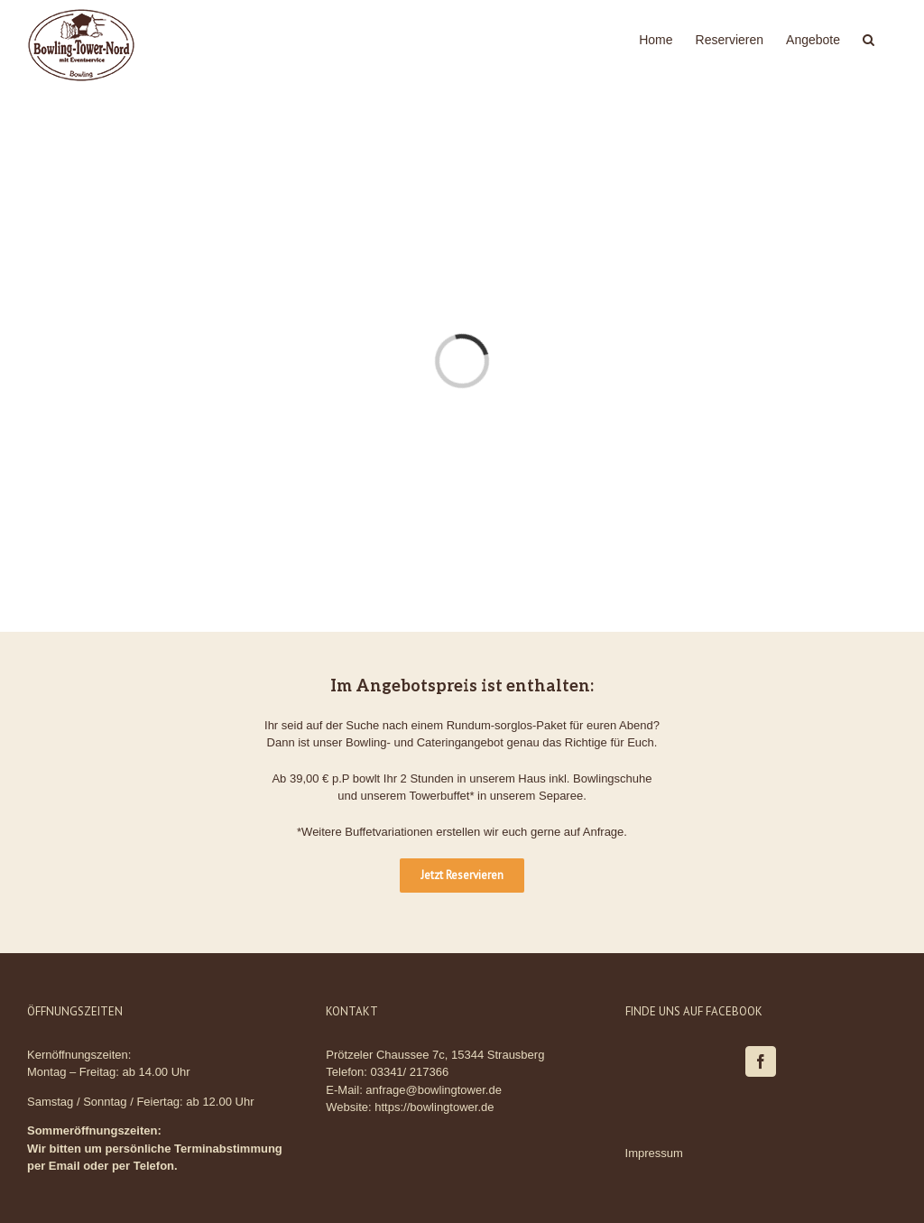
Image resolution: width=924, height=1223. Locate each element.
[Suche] (868, 38)
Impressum (654, 1153)
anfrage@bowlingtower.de (433, 1090)
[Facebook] (760, 1061)
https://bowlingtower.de (434, 1107)
